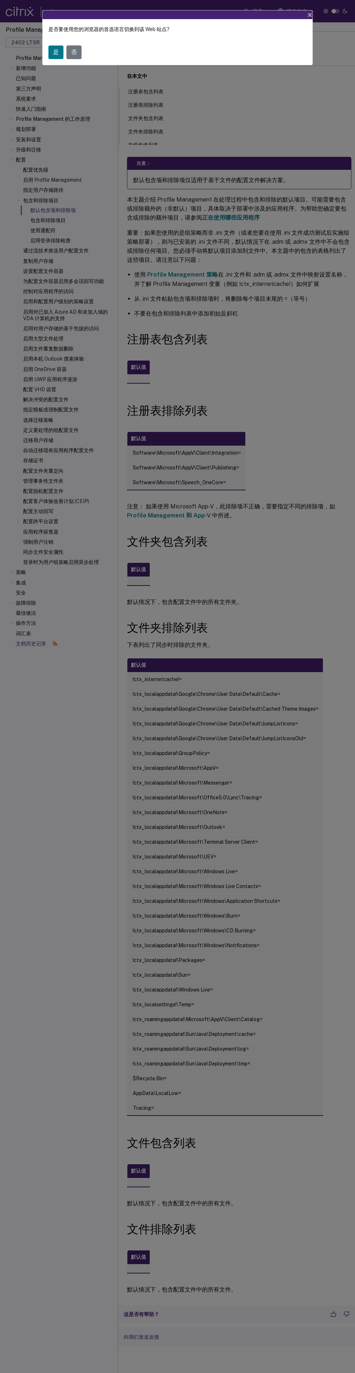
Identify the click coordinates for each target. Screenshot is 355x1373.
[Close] (310, 15)
